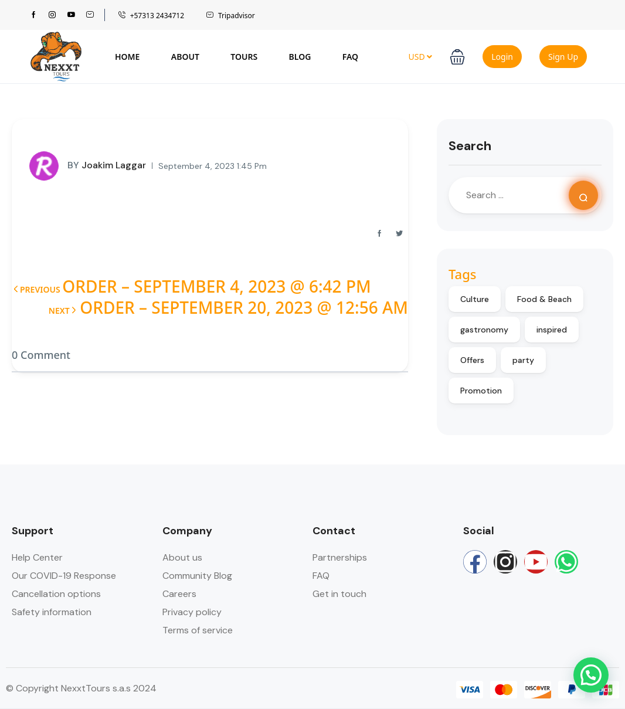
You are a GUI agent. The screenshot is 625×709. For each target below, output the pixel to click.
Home (127, 56)
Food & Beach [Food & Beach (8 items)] (544, 299)
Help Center (37, 557)
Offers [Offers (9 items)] (472, 360)
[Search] (583, 195)
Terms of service (197, 630)
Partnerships (339, 557)
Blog (300, 56)
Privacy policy (192, 612)
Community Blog (197, 575)
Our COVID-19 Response (64, 575)
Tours (243, 56)
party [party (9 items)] (523, 360)
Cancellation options (56, 594)
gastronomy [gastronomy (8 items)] (484, 329)
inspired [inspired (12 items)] (551, 329)
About (185, 56)
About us (182, 557)
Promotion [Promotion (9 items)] (481, 390)
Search (470, 145)
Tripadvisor (230, 16)
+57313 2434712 (151, 16)
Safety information (51, 612)
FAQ (350, 56)
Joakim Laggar (87, 166)
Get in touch (339, 594)
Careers (179, 594)
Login (502, 56)
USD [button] (420, 56)
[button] (457, 57)
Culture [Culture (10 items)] (474, 299)
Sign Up (563, 56)
